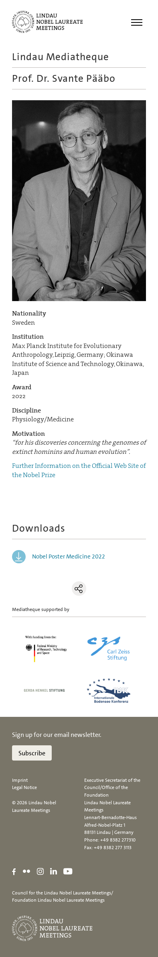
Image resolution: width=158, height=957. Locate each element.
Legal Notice (24, 787)
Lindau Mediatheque (60, 56)
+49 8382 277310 (118, 840)
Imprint (20, 780)
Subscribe (31, 753)
